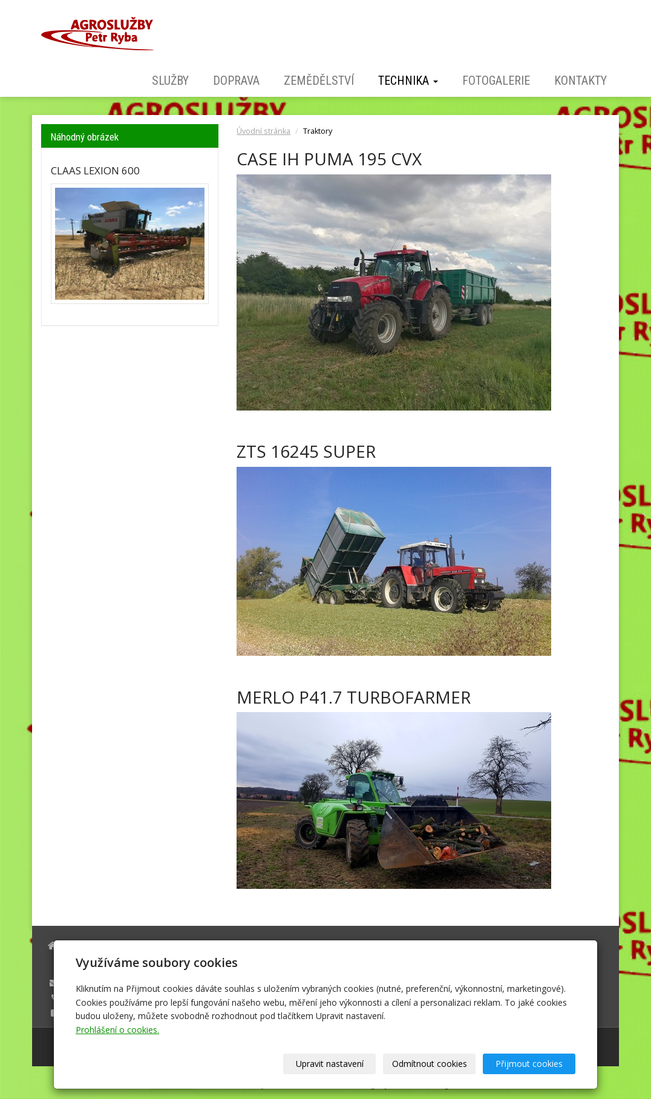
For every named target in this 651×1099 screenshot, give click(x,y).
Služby (170, 80)
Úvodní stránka (263, 131)
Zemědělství (319, 80)
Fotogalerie (496, 80)
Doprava (236, 80)
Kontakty (580, 80)
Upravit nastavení (330, 1063)
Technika (408, 80)
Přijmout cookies (529, 1063)
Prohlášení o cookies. (117, 1029)
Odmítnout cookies (429, 1063)
